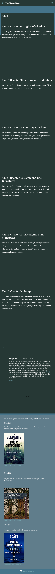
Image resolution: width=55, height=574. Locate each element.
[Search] (52, 3)
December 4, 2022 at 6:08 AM (25, 359)
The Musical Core (12, 3)
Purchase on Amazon (12, 465)
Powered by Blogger (27, 571)
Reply (11, 381)
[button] (3, 20)
